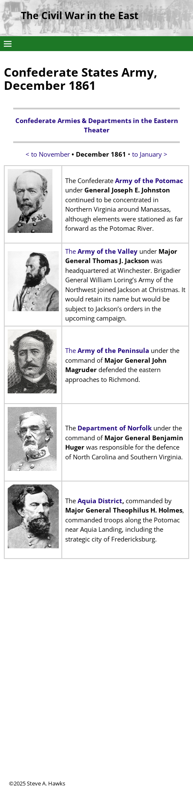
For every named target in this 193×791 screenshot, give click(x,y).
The (101, 251)
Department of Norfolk (115, 428)
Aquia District (100, 500)
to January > (149, 154)
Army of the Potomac (149, 180)
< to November (49, 154)
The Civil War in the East (79, 15)
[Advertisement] (96, 683)
